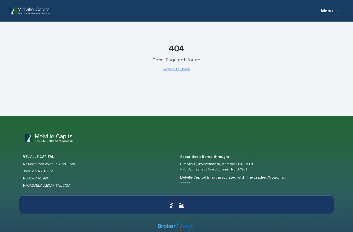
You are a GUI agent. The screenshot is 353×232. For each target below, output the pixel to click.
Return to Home (176, 69)
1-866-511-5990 (36, 178)
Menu (330, 11)
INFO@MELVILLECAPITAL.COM (46, 185)
